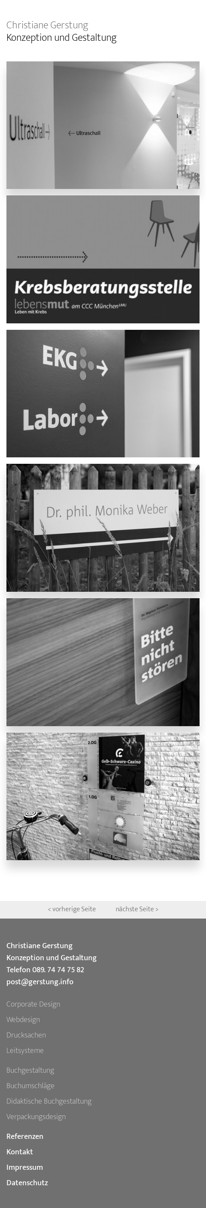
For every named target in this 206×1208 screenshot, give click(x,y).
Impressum (24, 1167)
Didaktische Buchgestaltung (49, 1101)
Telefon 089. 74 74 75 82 (45, 970)
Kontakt (19, 1152)
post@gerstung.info (40, 982)
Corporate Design (33, 1004)
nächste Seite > (137, 909)
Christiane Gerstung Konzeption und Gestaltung (51, 952)
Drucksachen (26, 1035)
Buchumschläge (30, 1086)
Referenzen (24, 1136)
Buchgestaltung (30, 1070)
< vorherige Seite (72, 909)
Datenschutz (27, 1183)
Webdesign (23, 1019)
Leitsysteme (25, 1050)
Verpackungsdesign (36, 1117)
